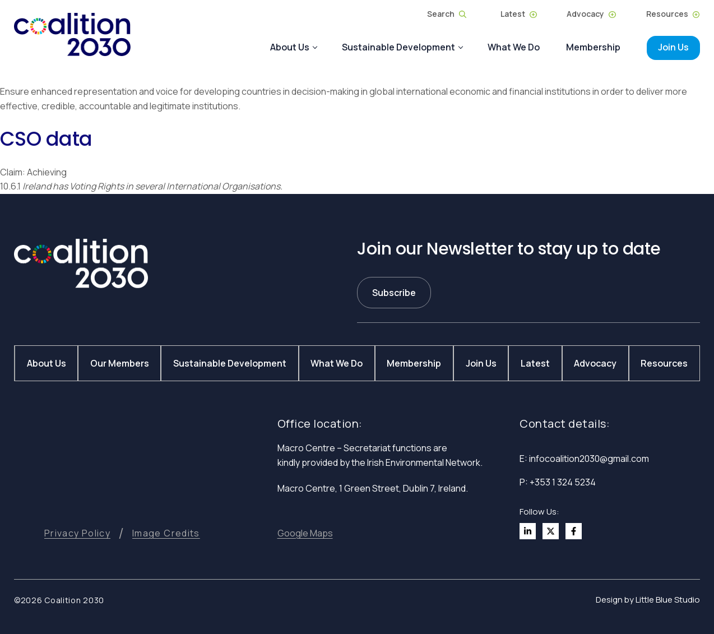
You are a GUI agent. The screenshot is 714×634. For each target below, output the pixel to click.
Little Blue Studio (668, 599)
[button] (305, 533)
